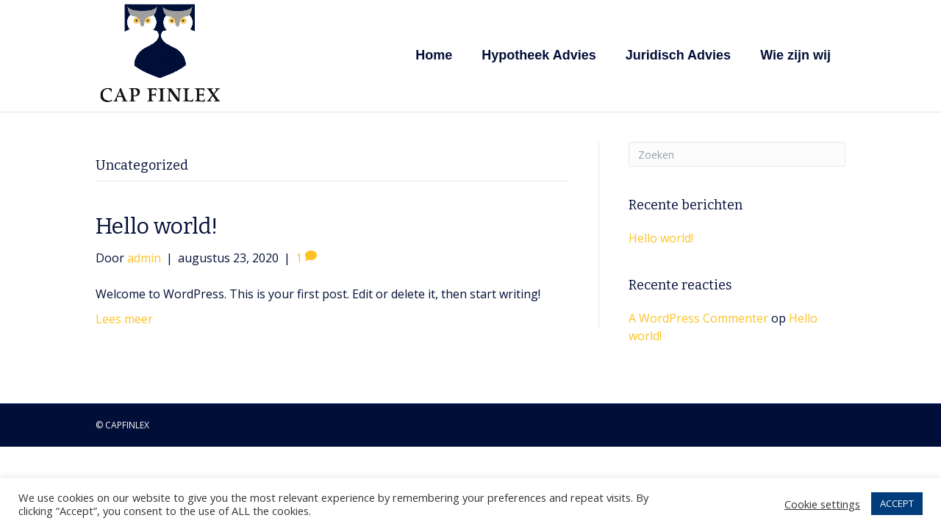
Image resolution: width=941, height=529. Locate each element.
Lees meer (124, 319)
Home (433, 55)
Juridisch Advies (678, 55)
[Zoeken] (737, 154)
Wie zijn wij (795, 55)
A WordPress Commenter (698, 318)
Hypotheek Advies (538, 55)
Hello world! (157, 226)
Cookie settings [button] (822, 504)
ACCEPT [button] (897, 503)
